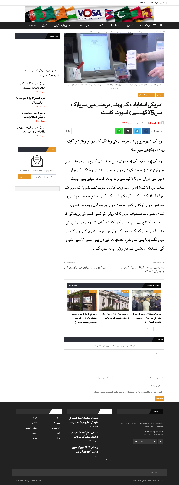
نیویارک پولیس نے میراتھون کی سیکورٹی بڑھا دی (85, 267)
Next (150, 329)
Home (154, 473)
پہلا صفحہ (146, 25)
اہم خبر (160, 95)
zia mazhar (36, 480)
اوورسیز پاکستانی (146, 95)
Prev (157, 329)
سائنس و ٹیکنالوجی (62, 25)
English (116, 25)
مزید (32, 25)
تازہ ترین (130, 25)
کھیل (44, 25)
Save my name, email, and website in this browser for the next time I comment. (128, 392)
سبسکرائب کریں (24, 177)
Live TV (100, 25)
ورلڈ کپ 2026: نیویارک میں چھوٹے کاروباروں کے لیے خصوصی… (85, 451)
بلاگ (58, 438)
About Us (144, 3)
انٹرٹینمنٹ (84, 25)
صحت (34, 433)
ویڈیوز (35, 438)
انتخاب (157, 292)
